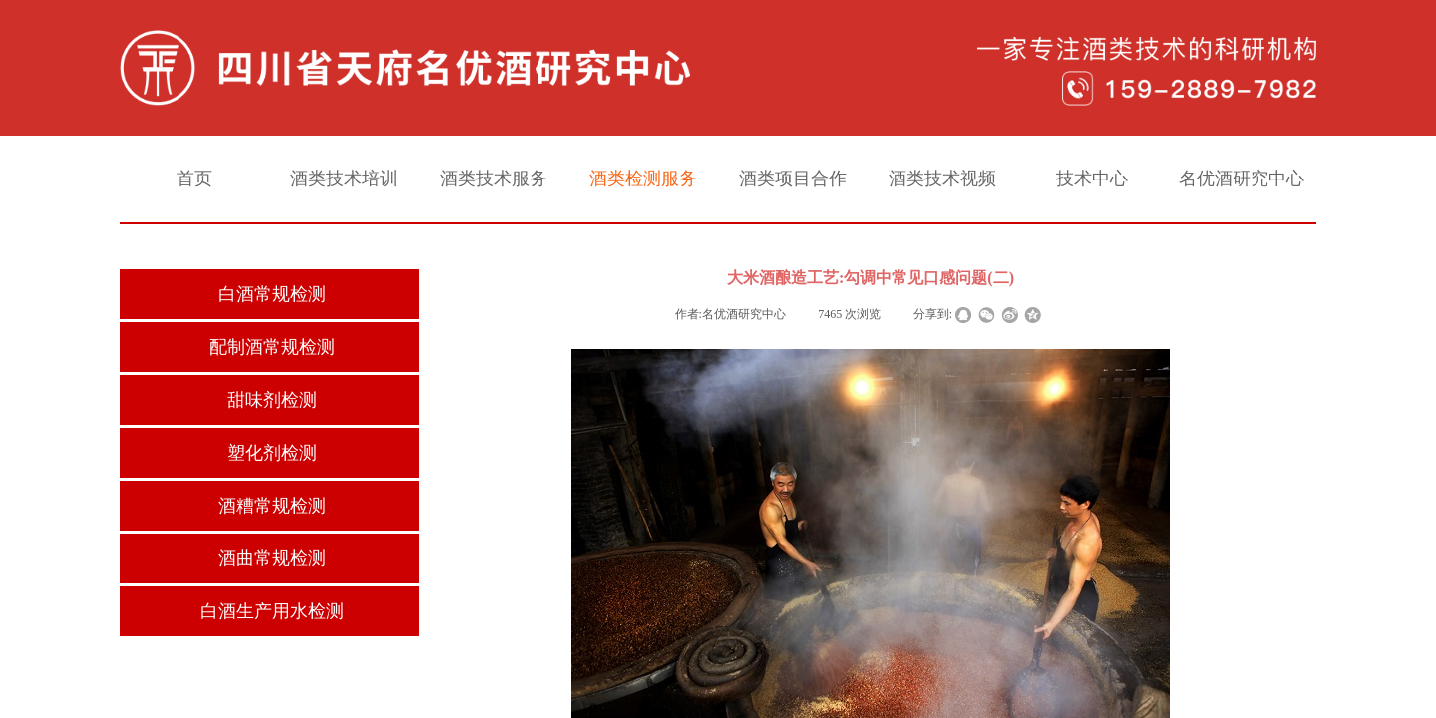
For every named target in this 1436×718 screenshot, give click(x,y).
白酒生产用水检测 (272, 611)
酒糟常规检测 (272, 506)
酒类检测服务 (643, 178)
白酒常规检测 (272, 294)
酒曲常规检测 (272, 558)
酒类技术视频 (942, 178)
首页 (194, 178)
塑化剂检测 (272, 453)
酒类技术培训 (344, 178)
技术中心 (1092, 178)
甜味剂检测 (272, 400)
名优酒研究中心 (1241, 178)
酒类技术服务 (493, 178)
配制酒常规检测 (272, 347)
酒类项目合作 (793, 178)
